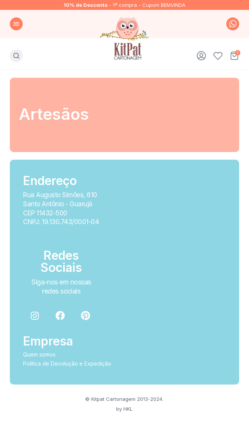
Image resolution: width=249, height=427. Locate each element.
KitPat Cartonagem (125, 38)
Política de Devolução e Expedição (67, 363)
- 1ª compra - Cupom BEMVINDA (124, 5)
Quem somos (39, 354)
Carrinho (234, 55)
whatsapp (232, 23)
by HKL (124, 409)
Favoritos (218, 55)
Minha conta (201, 55)
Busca (16, 55)
